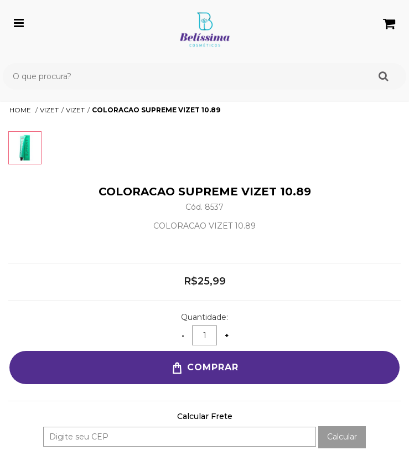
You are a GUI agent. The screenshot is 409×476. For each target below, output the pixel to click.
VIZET (49, 110)
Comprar (204, 368)
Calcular (342, 437)
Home (21, 110)
